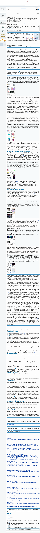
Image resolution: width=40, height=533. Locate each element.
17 (31, 159)
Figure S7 (35, 193)
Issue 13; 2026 (2, 8)
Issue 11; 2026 (2, 10)
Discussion (3, 27)
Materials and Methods (3, 28)
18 (12, 377)
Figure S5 (26, 153)
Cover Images (2, 17)
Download (14, 30)
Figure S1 (24, 333)
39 (17, 317)
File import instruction (18, 30)
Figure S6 (17, 181)
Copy (8, 28)
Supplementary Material (3, 30)
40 (37, 318)
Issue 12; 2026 (2, 9)
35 (34, 310)
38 (16, 316)
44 (34, 352)
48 (15, 400)
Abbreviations (3, 29)
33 (16, 319)
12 (18, 64)
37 (11, 315)
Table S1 (21, 333)
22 (32, 316)
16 (14, 159)
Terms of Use (33, 531)
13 (23, 65)
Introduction (3, 26)
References (3, 31)
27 (8, 292)
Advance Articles (2, 15)
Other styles (11, 28)
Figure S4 (12, 145)
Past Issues (2, 16)
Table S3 (26, 387)
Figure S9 (38, 220)
